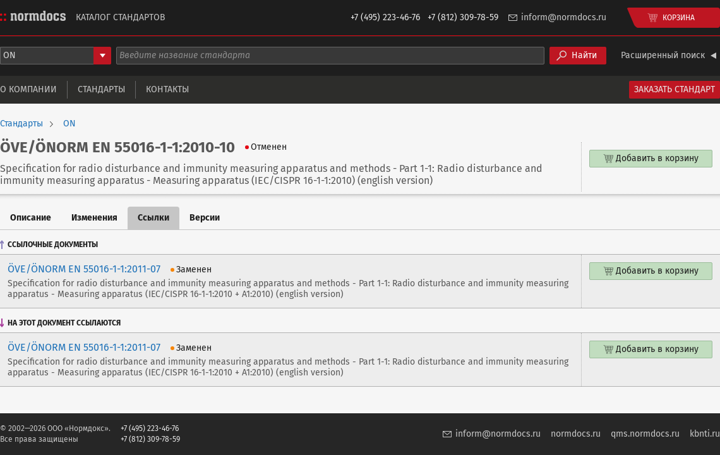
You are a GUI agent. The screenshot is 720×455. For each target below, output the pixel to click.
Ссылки (153, 217)
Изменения (94, 217)
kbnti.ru (705, 433)
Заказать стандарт (674, 89)
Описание (30, 217)
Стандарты (101, 89)
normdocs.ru (576, 433)
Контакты (167, 89)
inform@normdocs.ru (563, 17)
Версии (204, 217)
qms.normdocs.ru (645, 433)
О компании (28, 89)
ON (69, 124)
